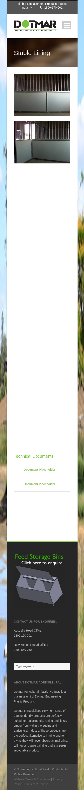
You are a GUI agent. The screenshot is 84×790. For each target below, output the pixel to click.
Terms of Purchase (36, 784)
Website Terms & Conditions (32, 779)
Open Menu (66, 25)
